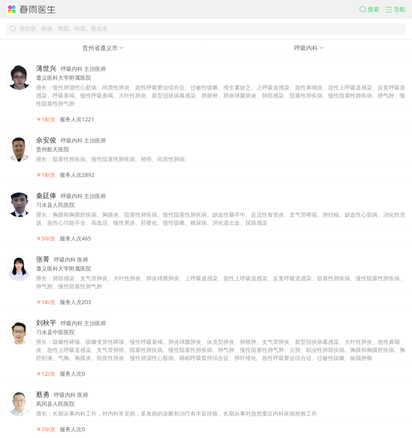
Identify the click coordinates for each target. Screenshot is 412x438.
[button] (372, 9)
